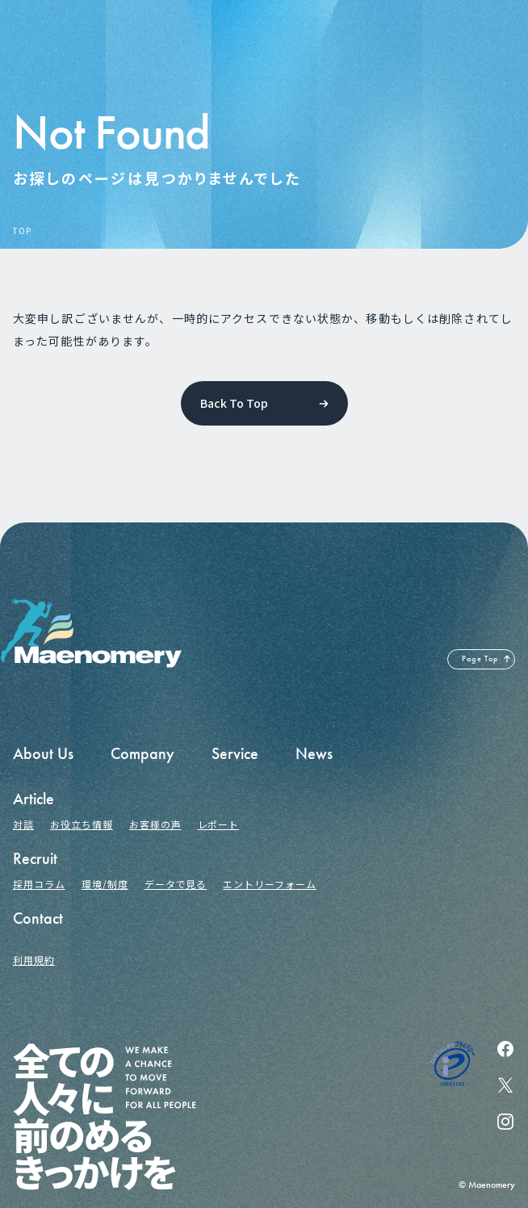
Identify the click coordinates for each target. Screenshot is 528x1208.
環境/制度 (105, 884)
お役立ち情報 (81, 824)
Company (142, 753)
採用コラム (39, 884)
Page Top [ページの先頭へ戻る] (480, 659)
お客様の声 (155, 824)
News (314, 753)
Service (235, 753)
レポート (219, 824)
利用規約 (34, 960)
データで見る (176, 884)
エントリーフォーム (269, 884)
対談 (23, 824)
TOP (22, 231)
